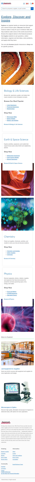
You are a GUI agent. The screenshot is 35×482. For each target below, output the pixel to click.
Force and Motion (11, 291)
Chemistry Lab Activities (13, 251)
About (14, 451)
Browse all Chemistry (9, 258)
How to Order (4, 457)
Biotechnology (11, 108)
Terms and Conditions (17, 455)
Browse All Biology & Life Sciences (13, 124)
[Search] (16, 8)
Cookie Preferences (5, 471)
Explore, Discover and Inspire (15, 18)
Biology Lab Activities (12, 120)
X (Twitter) (3, 468)
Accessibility (15, 459)
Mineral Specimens (12, 159)
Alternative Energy (12, 295)
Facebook (3, 466)
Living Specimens (11, 105)
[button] (24, 3)
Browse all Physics (9, 299)
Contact (14, 453)
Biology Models (11, 118)
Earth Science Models (13, 157)
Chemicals (10, 254)
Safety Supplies (11, 252)
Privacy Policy (16, 457)
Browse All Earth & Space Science (13, 163)
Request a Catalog (5, 451)
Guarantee (3, 453)
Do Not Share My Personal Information (10, 473)
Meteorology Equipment (13, 155)
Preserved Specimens (13, 107)
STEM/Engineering (12, 293)
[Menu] (2, 3)
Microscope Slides (12, 117)
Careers (2, 470)
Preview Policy (4, 459)
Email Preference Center (18, 464)
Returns (2, 455)
